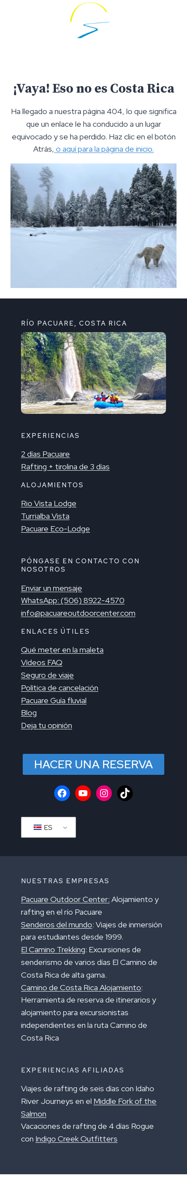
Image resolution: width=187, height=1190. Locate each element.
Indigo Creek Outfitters (76, 1139)
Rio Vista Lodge (48, 503)
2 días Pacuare (45, 454)
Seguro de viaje (47, 675)
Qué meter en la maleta (62, 650)
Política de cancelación (59, 688)
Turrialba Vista (45, 516)
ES (43, 827)
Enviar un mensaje (51, 588)
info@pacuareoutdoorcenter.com (78, 613)
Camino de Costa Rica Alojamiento (81, 987)
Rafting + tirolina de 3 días (65, 466)
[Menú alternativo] (19, 20)
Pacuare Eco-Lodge (55, 529)
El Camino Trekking (53, 949)
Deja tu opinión (46, 725)
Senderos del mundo (56, 924)
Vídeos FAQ (41, 662)
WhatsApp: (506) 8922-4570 (73, 600)
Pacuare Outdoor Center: (65, 899)
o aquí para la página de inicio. (104, 149)
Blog (29, 713)
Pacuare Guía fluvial (54, 700)
